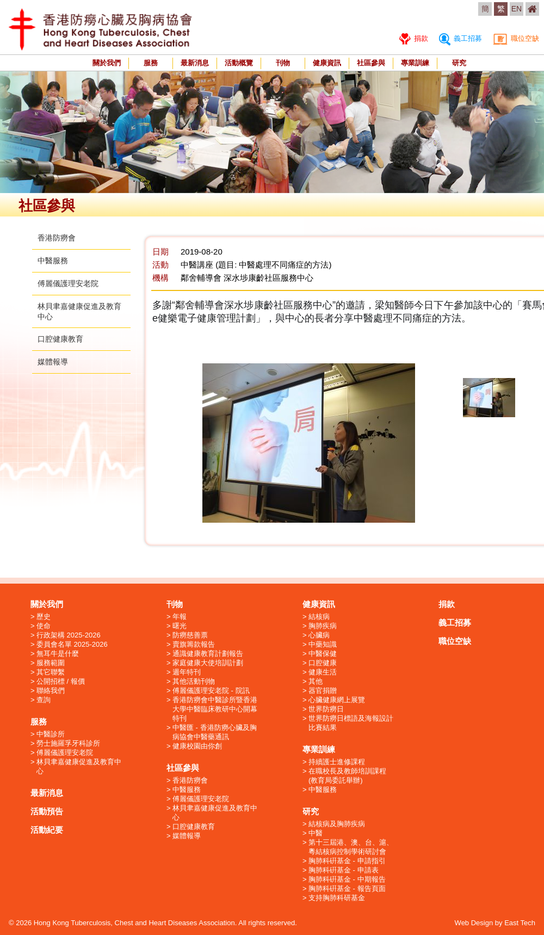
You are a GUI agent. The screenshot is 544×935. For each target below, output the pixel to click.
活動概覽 (239, 63)
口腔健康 (322, 663)
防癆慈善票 (190, 635)
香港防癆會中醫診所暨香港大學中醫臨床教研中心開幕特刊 (214, 709)
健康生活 (322, 672)
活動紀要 (46, 829)
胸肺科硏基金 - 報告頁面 (347, 888)
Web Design (474, 923)
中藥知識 (322, 644)
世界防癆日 (326, 709)
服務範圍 (50, 663)
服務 (151, 63)
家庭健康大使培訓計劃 (207, 663)
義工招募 (460, 38)
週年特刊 (186, 672)
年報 (179, 616)
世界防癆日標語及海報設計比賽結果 (350, 723)
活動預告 (46, 811)
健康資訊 (327, 63)
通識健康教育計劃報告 (207, 653)
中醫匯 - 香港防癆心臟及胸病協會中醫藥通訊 (214, 732)
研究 (459, 63)
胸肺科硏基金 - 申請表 (343, 870)
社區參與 (371, 63)
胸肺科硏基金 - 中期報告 (347, 879)
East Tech (519, 923)
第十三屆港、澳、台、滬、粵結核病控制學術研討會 (350, 847)
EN (516, 8)
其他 (315, 681)
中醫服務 (53, 260)
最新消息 (195, 63)
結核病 (319, 616)
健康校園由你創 (197, 746)
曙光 (179, 626)
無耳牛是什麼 (57, 653)
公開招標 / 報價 (60, 681)
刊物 (283, 63)
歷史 (43, 616)
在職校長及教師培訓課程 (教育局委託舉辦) (347, 775)
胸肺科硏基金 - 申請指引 (347, 861)
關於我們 (106, 63)
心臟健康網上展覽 (336, 700)
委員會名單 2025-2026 (72, 644)
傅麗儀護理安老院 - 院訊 (211, 690)
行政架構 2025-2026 (68, 635)
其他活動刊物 (193, 681)
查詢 (43, 700)
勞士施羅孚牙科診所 (68, 743)
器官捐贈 (322, 690)
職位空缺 (516, 38)
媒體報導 (53, 361)
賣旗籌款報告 (193, 644)
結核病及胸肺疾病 (336, 824)
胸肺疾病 (322, 626)
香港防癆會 (57, 237)
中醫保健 (322, 653)
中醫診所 (50, 734)
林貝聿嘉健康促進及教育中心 (78, 766)
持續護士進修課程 (336, 762)
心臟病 (319, 635)
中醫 (315, 833)
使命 (43, 626)
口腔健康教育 (60, 339)
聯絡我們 (50, 690)
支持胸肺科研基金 (336, 898)
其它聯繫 (50, 672)
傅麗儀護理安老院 (68, 283)
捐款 (413, 38)
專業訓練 (415, 63)
